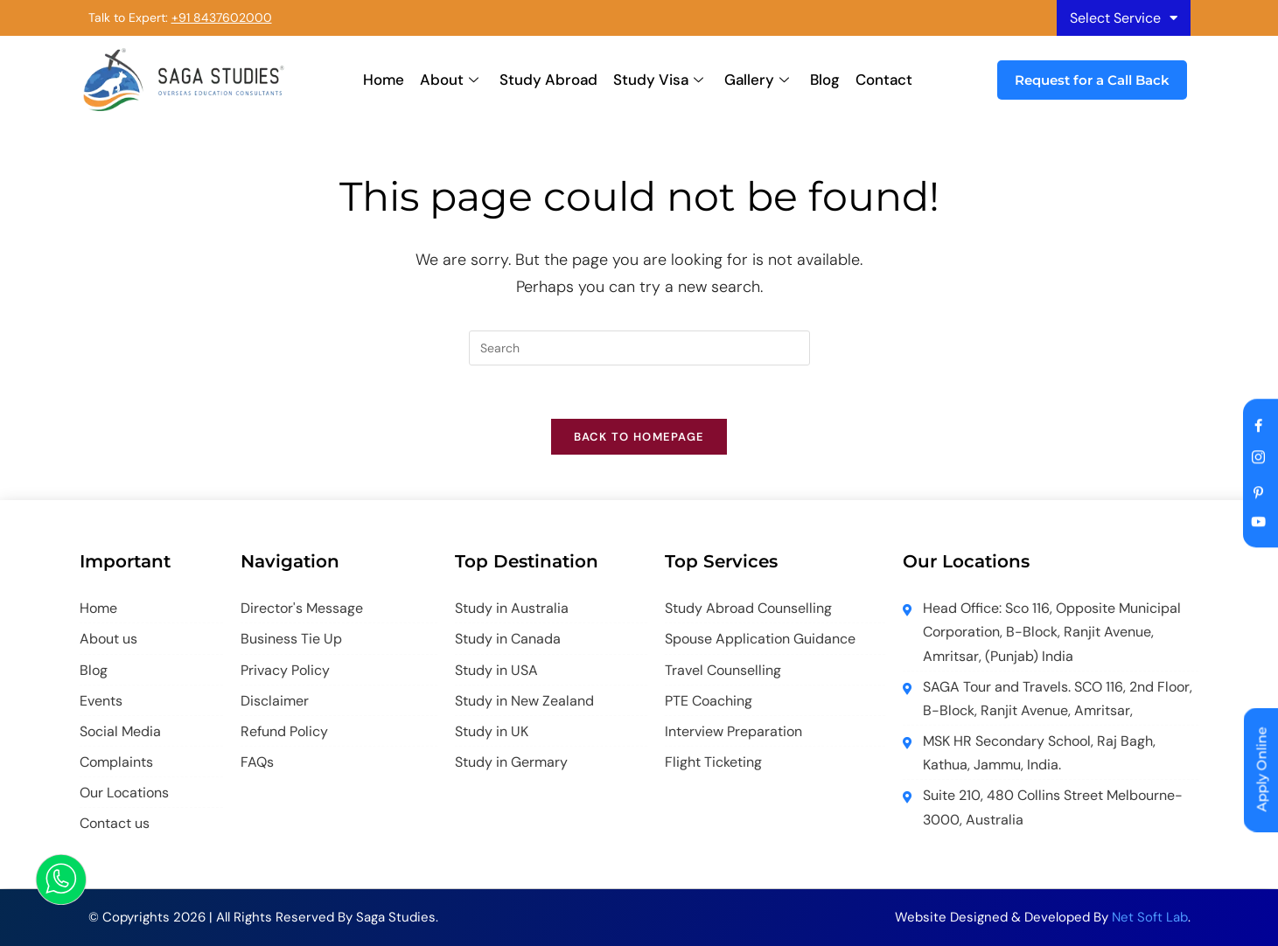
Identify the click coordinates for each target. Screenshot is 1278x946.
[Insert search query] (639, 347)
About (449, 79)
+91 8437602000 (221, 17)
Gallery (756, 79)
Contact (883, 79)
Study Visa (658, 79)
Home (383, 79)
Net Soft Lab (1150, 917)
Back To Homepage (639, 436)
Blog (825, 79)
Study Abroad (548, 79)
